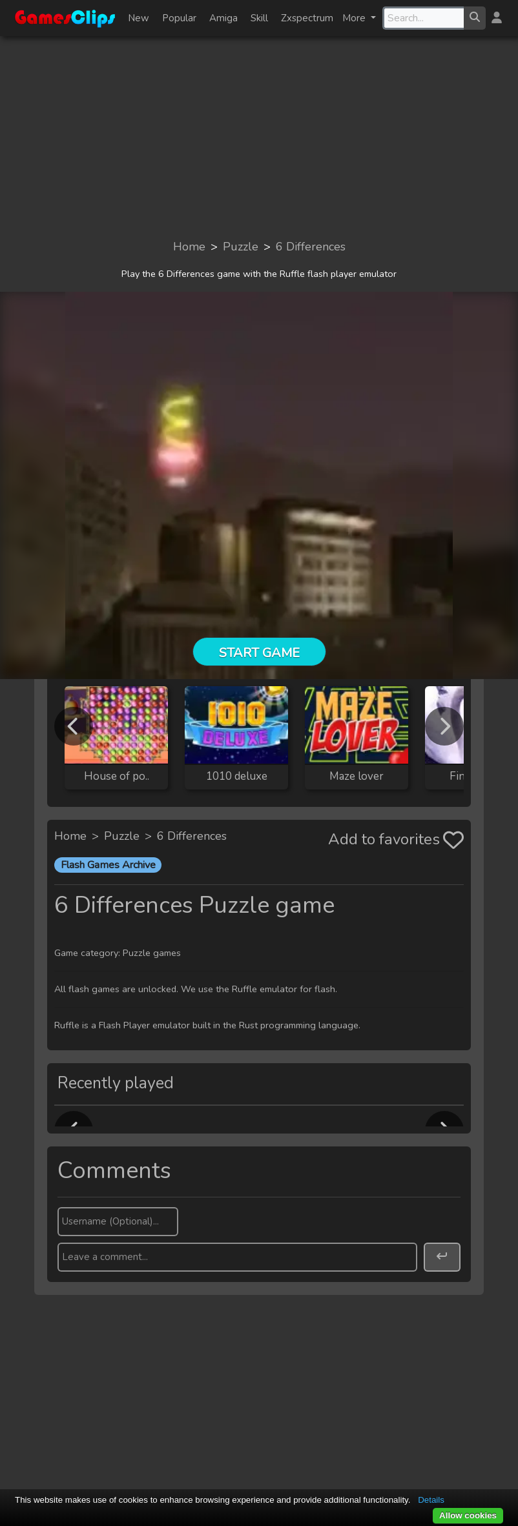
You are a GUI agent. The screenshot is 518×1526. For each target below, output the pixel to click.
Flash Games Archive (108, 865)
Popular (179, 18)
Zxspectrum (307, 18)
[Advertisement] (259, 136)
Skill (259, 18)
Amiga (223, 18)
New (138, 18)
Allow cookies (468, 1515)
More (355, 18)
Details (431, 1500)
